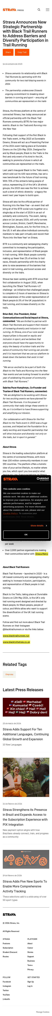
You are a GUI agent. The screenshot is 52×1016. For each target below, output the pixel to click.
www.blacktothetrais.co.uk (16, 642)
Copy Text (22, 52)
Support (30, 956)
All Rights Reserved (11, 931)
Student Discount (10, 952)
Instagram (7, 986)
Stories (30, 952)
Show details (37, 525)
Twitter (6, 990)
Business (31, 961)
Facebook (7, 982)
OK (26, 534)
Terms (29, 965)
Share (8, 52)
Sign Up (30, 982)
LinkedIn (6, 999)
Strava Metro (41, 553)
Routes (6, 956)
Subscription (8, 948)
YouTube (6, 995)
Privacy (30, 969)
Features (6, 943)
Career (30, 948)
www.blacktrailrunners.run (16, 635)
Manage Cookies (42, 1012)
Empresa (9, 674)
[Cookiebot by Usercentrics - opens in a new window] (37, 479)
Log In (30, 986)
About (29, 943)
